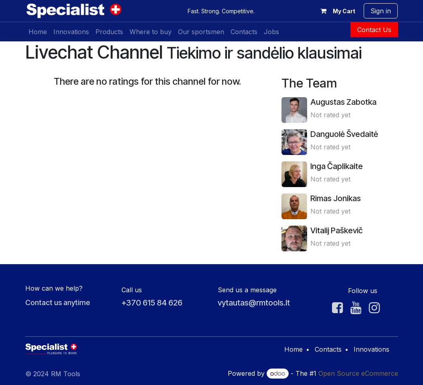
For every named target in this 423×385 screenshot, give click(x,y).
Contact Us (374, 30)
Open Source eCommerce (358, 373)
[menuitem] (37, 32)
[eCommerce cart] (336, 11)
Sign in (380, 11)
